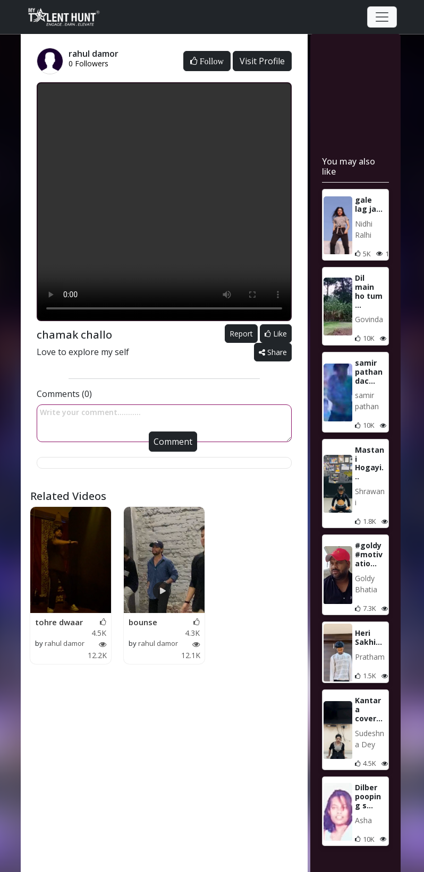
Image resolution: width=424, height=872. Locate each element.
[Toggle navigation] (382, 17)
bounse (143, 622)
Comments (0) (64, 394)
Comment (173, 441)
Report (241, 334)
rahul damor (64, 643)
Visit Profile (262, 61)
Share (273, 352)
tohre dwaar (59, 622)
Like (276, 334)
